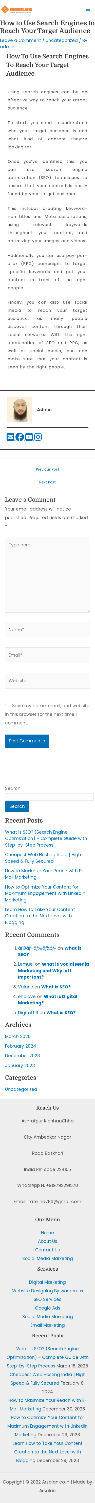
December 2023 (22, 1056)
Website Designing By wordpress (47, 1291)
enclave (27, 996)
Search (13, 788)
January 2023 (20, 1066)
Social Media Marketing (47, 1258)
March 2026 (18, 1036)
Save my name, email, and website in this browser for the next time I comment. (47, 714)
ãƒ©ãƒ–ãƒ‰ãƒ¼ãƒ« (37, 948)
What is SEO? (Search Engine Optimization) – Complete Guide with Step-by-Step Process (46, 838)
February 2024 (20, 1046)
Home (47, 1233)
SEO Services (47, 1299)
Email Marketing (47, 1325)
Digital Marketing (47, 1282)
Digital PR (28, 1013)
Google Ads (47, 1308)
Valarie (25, 987)
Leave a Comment (20, 40)
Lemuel (26, 964)
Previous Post (47, 469)
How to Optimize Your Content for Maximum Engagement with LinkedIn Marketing (45, 893)
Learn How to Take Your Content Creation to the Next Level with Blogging (40, 916)
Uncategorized (21, 1089)
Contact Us (47, 1250)
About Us (47, 1241)
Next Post (47, 482)
